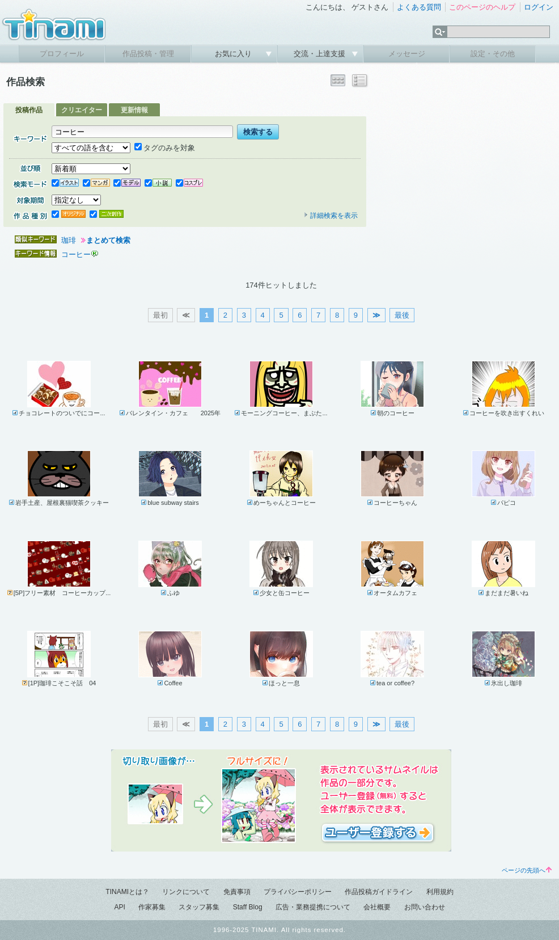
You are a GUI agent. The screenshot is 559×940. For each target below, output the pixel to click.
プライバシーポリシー (298, 892)
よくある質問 (419, 7)
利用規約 (440, 892)
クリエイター (81, 110)
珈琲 (68, 240)
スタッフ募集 (199, 907)
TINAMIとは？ (127, 892)
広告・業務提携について (313, 907)
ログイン (538, 7)
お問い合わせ (424, 907)
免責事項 (237, 892)
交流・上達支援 (321, 53)
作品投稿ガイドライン (379, 892)
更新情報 (134, 110)
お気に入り (234, 53)
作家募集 (152, 907)
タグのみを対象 (164, 148)
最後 (402, 315)
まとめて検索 (108, 240)
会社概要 (377, 907)
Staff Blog (247, 907)
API (119, 907)
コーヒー (76, 254)
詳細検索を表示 (330, 216)
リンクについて (186, 892)
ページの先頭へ (527, 870)
